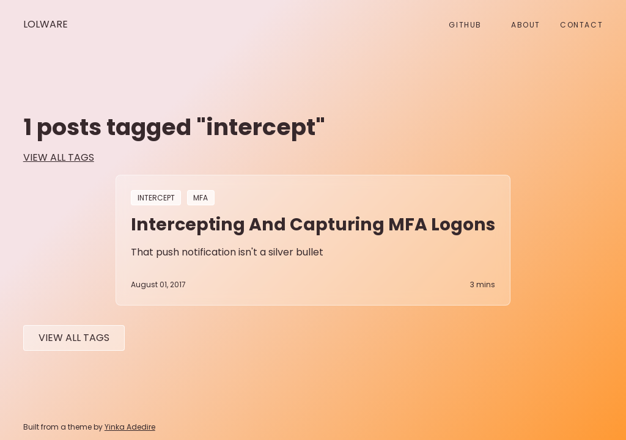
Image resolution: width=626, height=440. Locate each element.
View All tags (74, 338)
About (525, 25)
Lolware (45, 24)
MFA (200, 198)
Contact (581, 25)
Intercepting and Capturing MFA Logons (313, 224)
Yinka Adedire (130, 427)
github (465, 25)
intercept (156, 198)
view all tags (58, 157)
